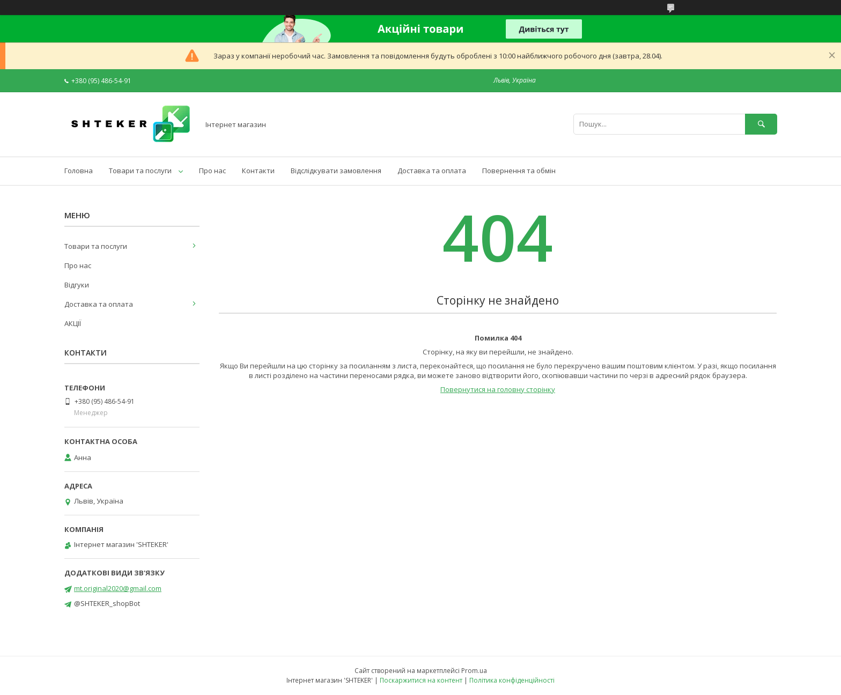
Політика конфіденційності (512, 680)
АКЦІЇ (72, 323)
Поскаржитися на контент (421, 680)
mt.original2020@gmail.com (117, 588)
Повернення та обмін (519, 170)
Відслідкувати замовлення (336, 170)
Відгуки (76, 285)
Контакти (258, 170)
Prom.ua (474, 670)
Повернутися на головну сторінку (497, 389)
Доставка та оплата (431, 170)
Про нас (212, 170)
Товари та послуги (140, 170)
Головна (78, 170)
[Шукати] (761, 124)
